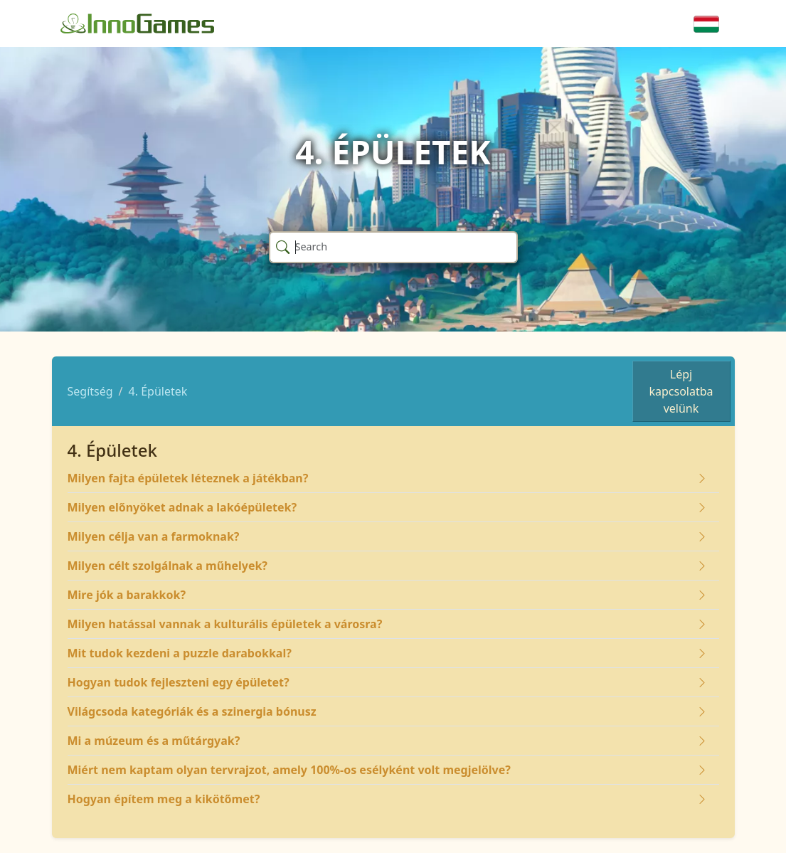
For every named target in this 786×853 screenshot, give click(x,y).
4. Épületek (158, 391)
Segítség (90, 391)
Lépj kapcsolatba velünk (681, 391)
